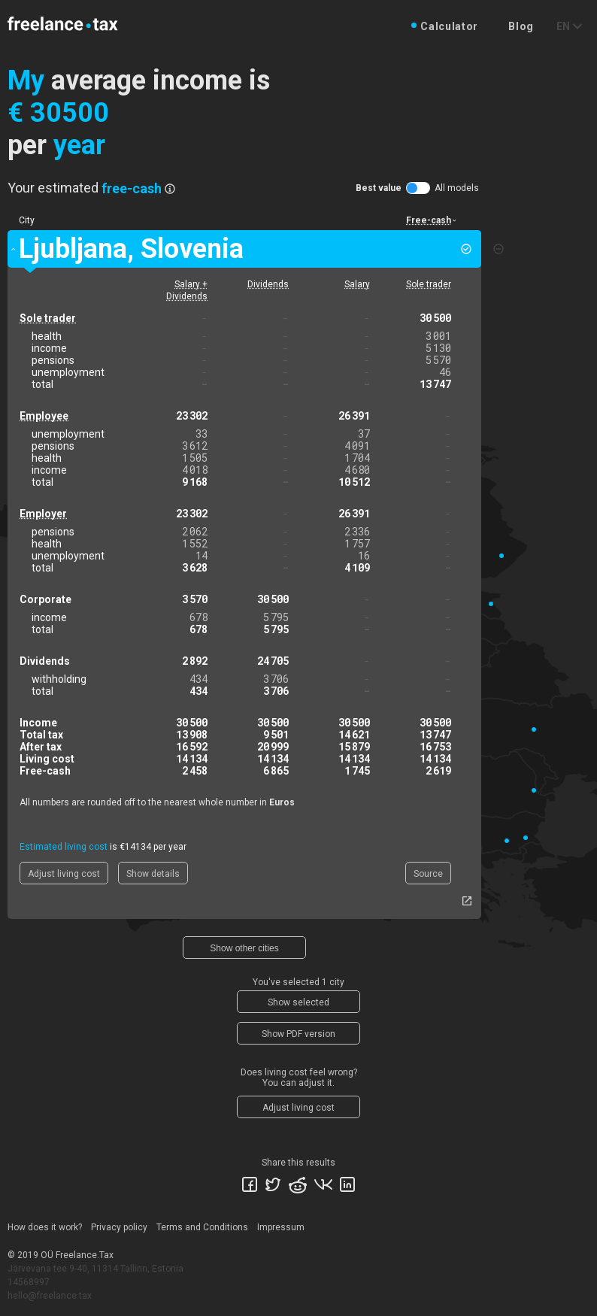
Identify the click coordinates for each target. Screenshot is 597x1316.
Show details (153, 874)
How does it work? (45, 1227)
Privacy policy (119, 1227)
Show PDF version (298, 1034)
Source (428, 874)
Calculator (449, 26)
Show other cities (244, 948)
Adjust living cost (64, 874)
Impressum (281, 1227)
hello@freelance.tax (50, 1295)
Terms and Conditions (202, 1227)
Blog (521, 26)
